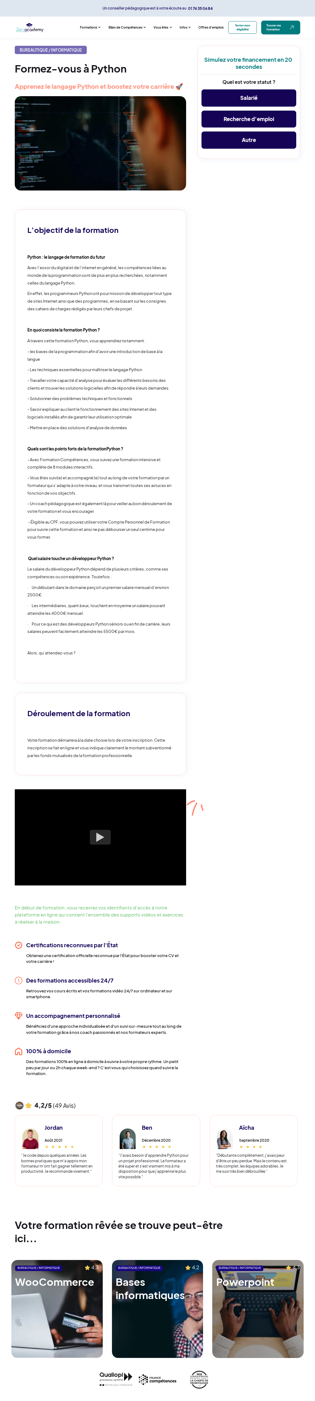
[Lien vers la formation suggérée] (57, 1309)
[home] (46, 27)
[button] (90, 27)
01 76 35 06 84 (200, 8)
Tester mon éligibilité (242, 27)
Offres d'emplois (211, 27)
